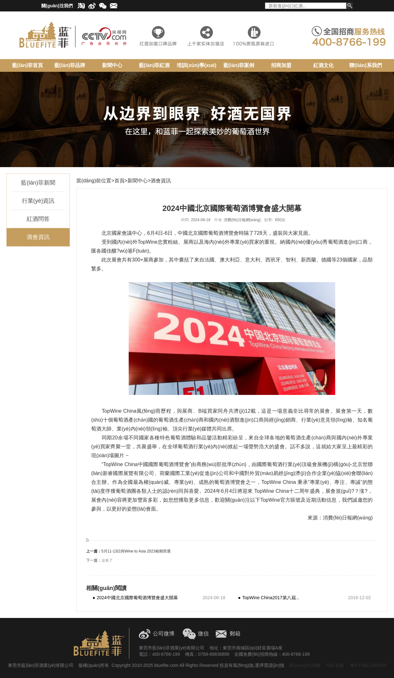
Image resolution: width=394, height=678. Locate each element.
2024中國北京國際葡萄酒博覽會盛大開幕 (135, 597)
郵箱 (235, 634)
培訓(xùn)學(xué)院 (196, 68)
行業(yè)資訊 (38, 201)
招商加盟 (281, 65)
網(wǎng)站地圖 (305, 665)
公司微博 (163, 634)
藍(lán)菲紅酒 (154, 65)
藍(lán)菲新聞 (38, 183)
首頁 (119, 180)
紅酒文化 (323, 65)
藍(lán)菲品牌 (69, 65)
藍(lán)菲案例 (239, 65)
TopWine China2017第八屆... (268, 597)
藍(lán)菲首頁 (27, 65)
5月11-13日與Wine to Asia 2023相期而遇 (136, 551)
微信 (203, 634)
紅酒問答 (38, 219)
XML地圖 (335, 665)
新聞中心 (112, 65)
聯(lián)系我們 (365, 65)
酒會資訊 (38, 237)
